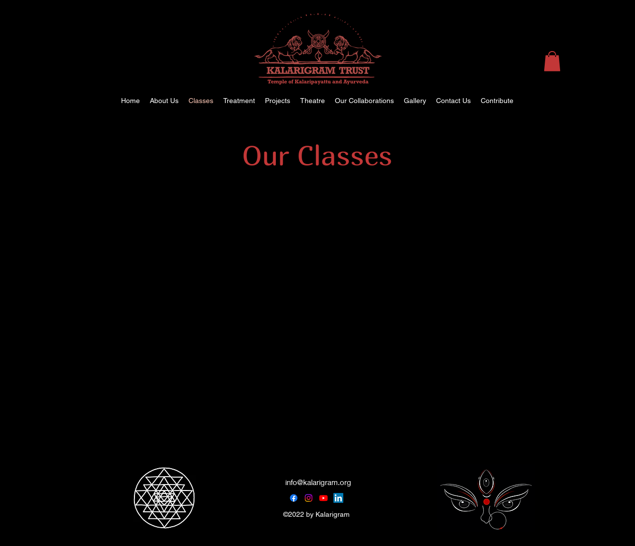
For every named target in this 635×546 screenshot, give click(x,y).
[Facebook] (294, 498)
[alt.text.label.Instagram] (590, 101)
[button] (552, 61)
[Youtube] (323, 498)
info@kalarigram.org (318, 482)
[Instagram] (309, 498)
